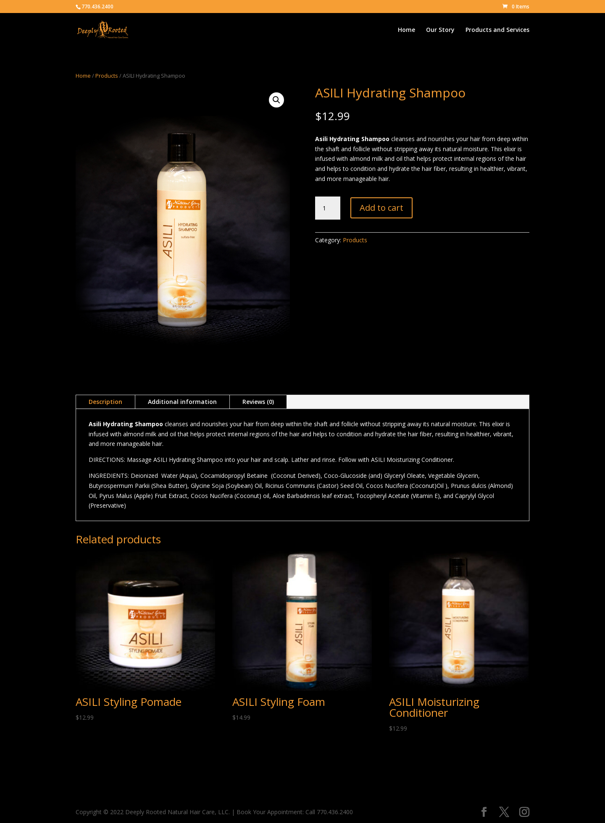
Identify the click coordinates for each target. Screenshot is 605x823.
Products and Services (497, 30)
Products (106, 75)
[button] (276, 99)
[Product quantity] (327, 208)
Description (105, 402)
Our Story (440, 30)
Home (406, 30)
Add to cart (381, 207)
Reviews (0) (258, 402)
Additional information (182, 402)
